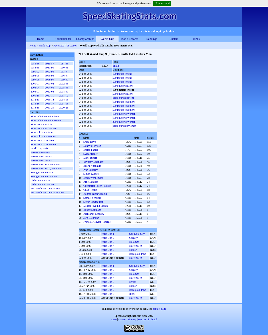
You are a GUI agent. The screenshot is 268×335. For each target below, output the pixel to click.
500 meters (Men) (122, 77)
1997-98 (35, 79)
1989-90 (49, 67)
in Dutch (152, 319)
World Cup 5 (107, 281)
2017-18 (63, 103)
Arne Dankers (90, 181)
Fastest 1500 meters (41, 160)
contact (122, 319)
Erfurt (132, 281)
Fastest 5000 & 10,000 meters (47, 168)
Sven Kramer (90, 153)
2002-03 (63, 83)
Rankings (151, 38)
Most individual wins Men (45, 116)
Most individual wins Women (46, 120)
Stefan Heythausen (93, 201)
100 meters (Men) (122, 73)
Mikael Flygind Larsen (95, 205)
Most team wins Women (43, 128)
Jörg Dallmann (91, 217)
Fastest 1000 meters (41, 156)
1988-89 (35, 67)
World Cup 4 (107, 245)
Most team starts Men (42, 140)
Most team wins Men (42, 124)
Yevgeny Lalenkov (93, 161)
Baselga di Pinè (137, 253)
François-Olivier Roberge (97, 221)
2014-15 (63, 99)
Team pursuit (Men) (123, 97)
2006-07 (35, 91)
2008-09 (63, 91)
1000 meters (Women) (124, 113)
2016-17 (49, 103)
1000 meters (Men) (123, 85)
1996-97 (63, 75)
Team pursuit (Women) (125, 125)
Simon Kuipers (91, 173)
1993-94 (63, 71)
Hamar (133, 249)
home (114, 319)
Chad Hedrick (90, 189)
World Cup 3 (107, 241)
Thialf (116, 65)
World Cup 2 (107, 237)
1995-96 (49, 75)
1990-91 (63, 67)
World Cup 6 (107, 249)
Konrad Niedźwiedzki (95, 193)
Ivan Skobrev (90, 169)
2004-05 (49, 87)
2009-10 (35, 95)
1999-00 (63, 79)
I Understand (162, 3)
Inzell (132, 293)
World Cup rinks (39, 148)
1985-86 (35, 63)
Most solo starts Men (42, 132)
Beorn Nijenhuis (92, 165)
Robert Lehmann (92, 209)
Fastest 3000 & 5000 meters (46, 164)
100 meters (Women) (124, 101)
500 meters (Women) (124, 105)
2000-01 (35, 83)
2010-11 (49, 95)
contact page (159, 308)
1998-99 (49, 79)
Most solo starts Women (43, 136)
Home (40, 38)
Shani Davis (89, 141)
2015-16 (35, 103)
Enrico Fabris (90, 149)
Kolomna (134, 241)
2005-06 (63, 87)
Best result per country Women (47, 192)
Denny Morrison (92, 145)
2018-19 (35, 107)
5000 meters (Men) (123, 93)
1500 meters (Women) (124, 117)
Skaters (174, 38)
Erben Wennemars (93, 177)
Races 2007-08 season (65, 45)
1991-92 (35, 71)
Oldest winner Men (41, 180)
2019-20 (49, 107)
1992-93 (49, 71)
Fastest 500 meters (40, 152)
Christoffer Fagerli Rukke (97, 185)
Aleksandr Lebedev (93, 213)
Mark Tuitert (90, 157)
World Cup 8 (107, 293)
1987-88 (63, 63)
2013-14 (49, 99)
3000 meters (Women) (124, 121)
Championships (85, 38)
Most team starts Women (44, 144)
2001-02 (49, 83)
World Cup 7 (107, 253)
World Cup (107, 38)
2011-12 (63, 95)
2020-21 (63, 107)
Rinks (196, 38)
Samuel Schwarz (92, 197)
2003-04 (35, 87)
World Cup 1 (107, 233)
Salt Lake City (137, 233)
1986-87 (49, 63)
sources (142, 319)
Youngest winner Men (42, 172)
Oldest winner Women (42, 184)
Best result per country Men (45, 188)
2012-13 (35, 99)
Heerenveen (135, 245)
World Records (129, 38)
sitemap (132, 319)
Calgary (133, 237)
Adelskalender (62, 38)
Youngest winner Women (44, 176)
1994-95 (35, 75)
